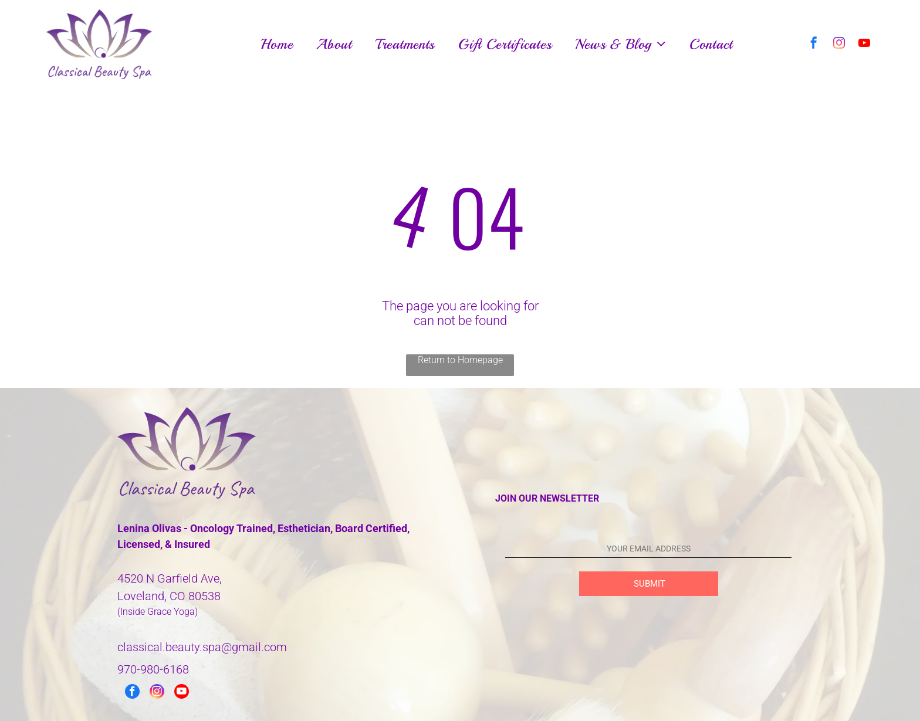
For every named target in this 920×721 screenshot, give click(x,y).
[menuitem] (277, 44)
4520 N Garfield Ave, (169, 578)
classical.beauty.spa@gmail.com (202, 647)
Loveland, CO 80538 (169, 596)
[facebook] (814, 44)
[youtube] (864, 44)
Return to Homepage (460, 359)
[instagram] (839, 44)
